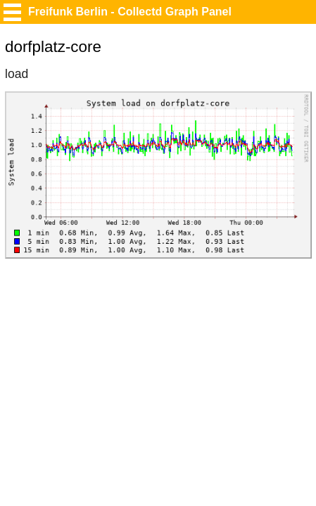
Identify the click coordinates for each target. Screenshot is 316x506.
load (16, 74)
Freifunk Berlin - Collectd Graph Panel (130, 12)
